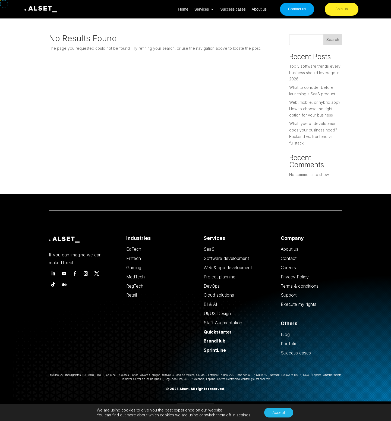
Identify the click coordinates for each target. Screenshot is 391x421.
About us (259, 9)
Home (183, 9)
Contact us (297, 9)
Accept (278, 412)
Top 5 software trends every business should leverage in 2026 (314, 72)
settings (243, 415)
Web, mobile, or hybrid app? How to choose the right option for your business (314, 109)
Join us (342, 9)
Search (332, 39)
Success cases (232, 9)
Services (201, 9)
